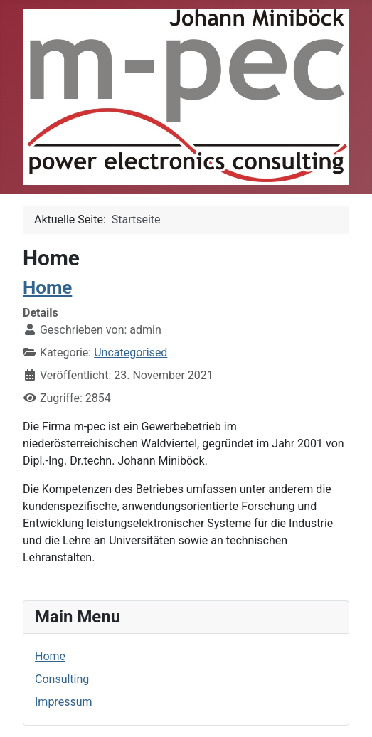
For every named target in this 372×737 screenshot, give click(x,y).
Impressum (63, 702)
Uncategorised (130, 352)
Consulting (62, 679)
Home (50, 656)
